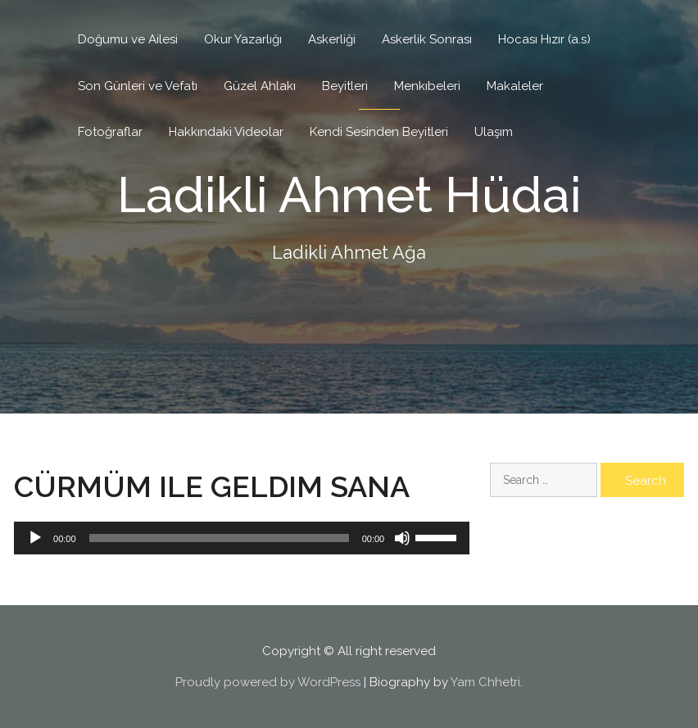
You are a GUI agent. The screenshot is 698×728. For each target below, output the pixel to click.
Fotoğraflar (110, 131)
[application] (241, 538)
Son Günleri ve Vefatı (137, 86)
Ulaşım (493, 131)
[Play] (35, 538)
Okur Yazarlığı (243, 39)
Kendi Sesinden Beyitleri (379, 131)
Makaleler (515, 86)
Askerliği (332, 39)
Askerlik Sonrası (427, 39)
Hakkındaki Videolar (226, 131)
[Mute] (402, 538)
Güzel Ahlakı (260, 86)
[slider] (219, 538)
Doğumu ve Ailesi (128, 39)
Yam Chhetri (485, 682)
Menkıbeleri (427, 86)
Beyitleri (345, 86)
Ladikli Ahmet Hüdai (349, 195)
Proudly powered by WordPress (267, 682)
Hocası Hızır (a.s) (544, 39)
